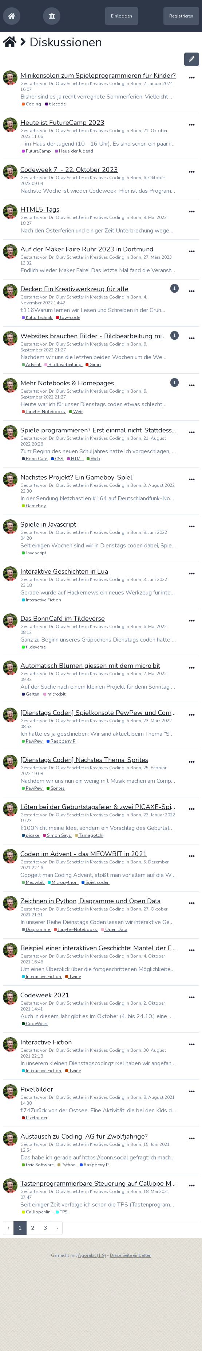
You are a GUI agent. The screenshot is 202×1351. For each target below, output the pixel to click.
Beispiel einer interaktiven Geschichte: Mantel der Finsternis (108, 948)
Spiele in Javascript (48, 524)
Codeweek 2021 (45, 995)
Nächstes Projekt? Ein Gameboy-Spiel (76, 477)
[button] (51, 16)
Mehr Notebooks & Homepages (67, 383)
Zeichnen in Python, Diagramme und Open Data (90, 901)
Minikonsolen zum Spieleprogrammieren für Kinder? (98, 75)
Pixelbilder (36, 1089)
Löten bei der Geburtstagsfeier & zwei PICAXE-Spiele (100, 806)
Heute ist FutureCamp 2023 (62, 122)
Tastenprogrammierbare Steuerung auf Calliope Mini (99, 1183)
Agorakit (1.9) (92, 1255)
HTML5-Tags (39, 209)
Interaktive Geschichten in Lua (64, 571)
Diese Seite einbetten (130, 1255)
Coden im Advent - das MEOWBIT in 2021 (83, 854)
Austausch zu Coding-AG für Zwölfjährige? (84, 1136)
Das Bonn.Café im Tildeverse (62, 618)
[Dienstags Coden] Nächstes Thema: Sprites (84, 759)
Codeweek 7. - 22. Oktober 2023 (69, 169)
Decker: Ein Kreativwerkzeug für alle (74, 289)
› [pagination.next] (57, 1228)
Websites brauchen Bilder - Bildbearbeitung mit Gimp (101, 336)
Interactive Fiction (46, 1042)
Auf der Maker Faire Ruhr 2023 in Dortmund (87, 249)
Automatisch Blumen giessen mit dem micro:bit (90, 665)
